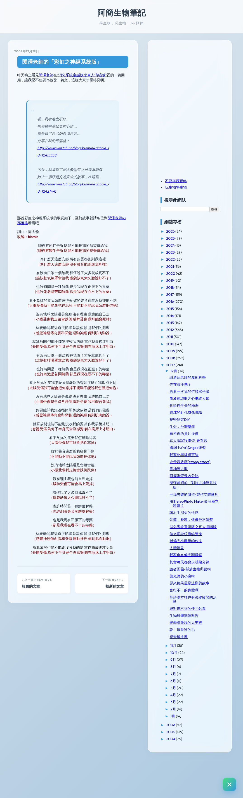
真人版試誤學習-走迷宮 (200, 449)
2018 (182, 287)
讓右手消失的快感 (195, 530)
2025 (182, 238)
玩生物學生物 (187, 187)
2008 (182, 358)
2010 (182, 344)
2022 (182, 259)
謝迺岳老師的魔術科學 (199, 377)
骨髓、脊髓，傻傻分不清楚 (199, 539)
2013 (182, 322)
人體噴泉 (188, 574)
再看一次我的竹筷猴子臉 (199, 393)
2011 (181, 336)
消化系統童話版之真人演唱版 (199, 550)
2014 (182, 315)
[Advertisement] (200, 77)
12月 (185, 371)
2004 (182, 778)
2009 (182, 351)
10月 (186, 691)
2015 (182, 308)
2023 (182, 252)
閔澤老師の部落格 (122, 218)
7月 (185, 712)
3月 (185, 741)
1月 (184, 755)
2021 (182, 266)
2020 (182, 273)
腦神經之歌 (190, 482)
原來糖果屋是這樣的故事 (199, 620)
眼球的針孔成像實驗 (197, 421)
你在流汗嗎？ (192, 384)
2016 (182, 301)
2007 (182, 365)
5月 (185, 727)
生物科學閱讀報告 (195, 654)
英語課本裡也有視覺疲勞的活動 (199, 638)
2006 (182, 764)
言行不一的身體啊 (195, 629)
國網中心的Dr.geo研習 (199, 456)
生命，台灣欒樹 (193, 435)
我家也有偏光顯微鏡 (197, 581)
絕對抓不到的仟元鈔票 (199, 647)
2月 (185, 748)
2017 (182, 294)
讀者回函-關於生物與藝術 (200, 601)
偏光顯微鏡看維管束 (197, 560)
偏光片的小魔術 (193, 610)
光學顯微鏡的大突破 (197, 661)
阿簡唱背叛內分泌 (195, 489)
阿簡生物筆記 (121, 13)
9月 (185, 698)
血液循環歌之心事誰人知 (199, 404)
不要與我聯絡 (187, 181)
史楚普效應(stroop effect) (195, 472)
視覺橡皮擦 (190, 675)
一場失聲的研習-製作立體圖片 (200, 509)
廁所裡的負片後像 (195, 442)
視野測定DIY (191, 428)
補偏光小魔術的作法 (197, 567)
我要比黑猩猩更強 (195, 463)
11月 (185, 684)
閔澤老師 (46, 75)
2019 (182, 280)
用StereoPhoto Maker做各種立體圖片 (198, 520)
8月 (185, 705)
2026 (182, 231)
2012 (182, 329)
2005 (182, 771)
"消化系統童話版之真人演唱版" (82, 75)
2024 (182, 245)
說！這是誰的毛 (193, 668)
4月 (185, 734)
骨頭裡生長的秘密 (195, 414)
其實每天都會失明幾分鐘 (199, 590)
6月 (185, 719)
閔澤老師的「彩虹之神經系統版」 (62, 61)
